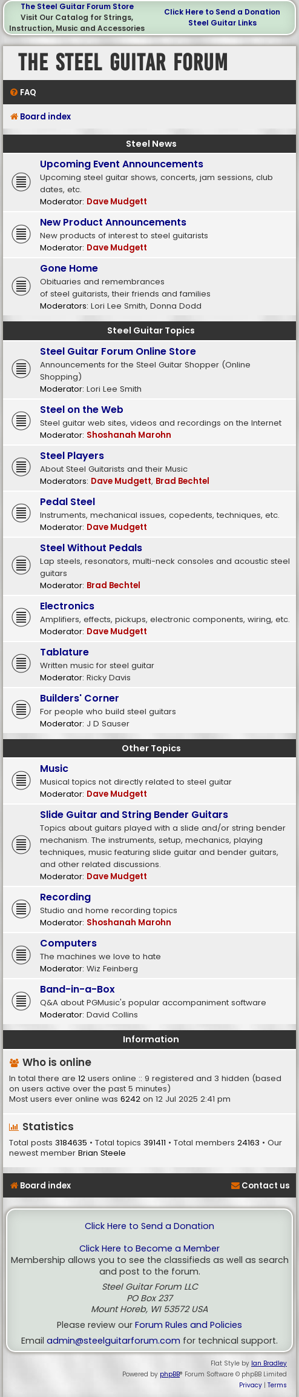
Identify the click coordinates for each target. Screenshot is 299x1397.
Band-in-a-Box (77, 989)
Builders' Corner (79, 698)
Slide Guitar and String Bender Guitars (134, 815)
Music (54, 769)
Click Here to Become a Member (149, 1249)
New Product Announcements (113, 222)
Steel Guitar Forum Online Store (118, 351)
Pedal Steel (67, 502)
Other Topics (151, 748)
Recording (65, 897)
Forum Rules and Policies (188, 1325)
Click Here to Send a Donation (222, 12)
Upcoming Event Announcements (121, 164)
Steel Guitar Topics (151, 330)
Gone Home (69, 268)
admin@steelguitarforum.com (113, 1341)
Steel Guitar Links (222, 23)
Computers (68, 943)
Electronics (67, 606)
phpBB (170, 1374)
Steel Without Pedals (91, 548)
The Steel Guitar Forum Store (77, 6)
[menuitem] (22, 92)
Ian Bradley (269, 1363)
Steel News (151, 144)
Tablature (64, 652)
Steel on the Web (81, 410)
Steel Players (72, 456)
